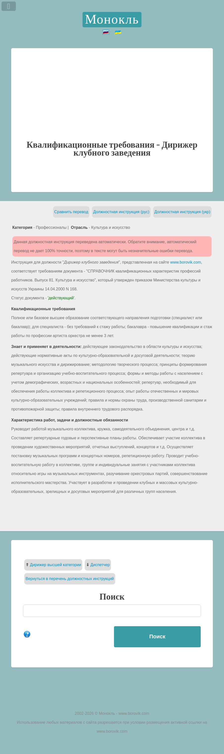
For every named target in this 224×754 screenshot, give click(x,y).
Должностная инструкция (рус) (121, 212)
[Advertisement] (112, 103)
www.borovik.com (185, 262)
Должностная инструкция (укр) (182, 212)
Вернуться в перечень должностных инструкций (70, 579)
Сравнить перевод (71, 212)
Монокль (112, 20)
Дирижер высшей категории (55, 565)
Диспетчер (100, 565)
